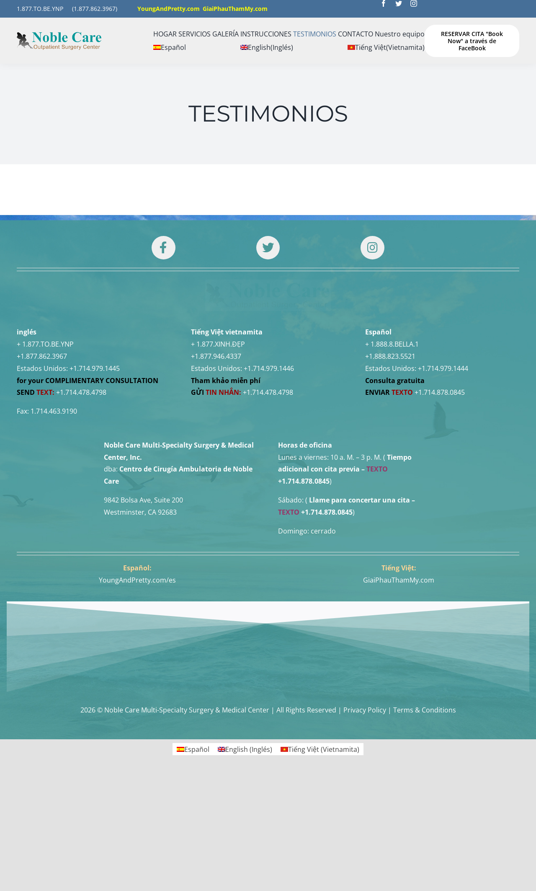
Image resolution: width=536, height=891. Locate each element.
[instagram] (413, 3)
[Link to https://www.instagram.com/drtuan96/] (372, 247)
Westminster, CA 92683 (140, 606)
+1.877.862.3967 (42, 450)
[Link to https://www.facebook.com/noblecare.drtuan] (163, 247)
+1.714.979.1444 (443, 462)
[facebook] (383, 3)
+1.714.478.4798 (81, 486)
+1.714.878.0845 (440, 486)
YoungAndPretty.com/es (137, 674)
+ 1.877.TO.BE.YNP (45, 438)
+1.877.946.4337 (216, 450)
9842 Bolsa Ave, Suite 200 (143, 594)
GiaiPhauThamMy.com (398, 674)
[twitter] (398, 3)
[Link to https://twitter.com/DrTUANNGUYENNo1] (268, 247)
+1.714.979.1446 (269, 462)
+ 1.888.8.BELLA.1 (392, 438)
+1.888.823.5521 (390, 450)
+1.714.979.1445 (95, 462)
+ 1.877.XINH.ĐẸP (218, 438)
